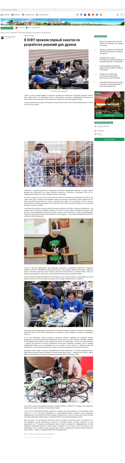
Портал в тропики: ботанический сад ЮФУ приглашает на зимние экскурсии (111, 51)
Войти (122, 14)
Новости (15, 15)
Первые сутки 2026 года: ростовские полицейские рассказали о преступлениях (110, 76)
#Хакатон (31, 434)
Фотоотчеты (9, 10)
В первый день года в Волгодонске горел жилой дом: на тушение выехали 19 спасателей (112, 60)
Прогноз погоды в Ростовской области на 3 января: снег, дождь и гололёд (111, 43)
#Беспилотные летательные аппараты (44, 434)
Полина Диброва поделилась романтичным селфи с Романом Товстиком (111, 68)
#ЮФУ (25, 434)
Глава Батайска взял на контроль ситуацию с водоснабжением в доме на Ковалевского (111, 84)
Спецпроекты (42, 15)
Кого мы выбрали (107, 104)
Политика (14, 10)
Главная (5, 15)
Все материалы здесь (109, 115)
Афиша (3, 10)
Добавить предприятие (109, 139)
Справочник (28, 15)
